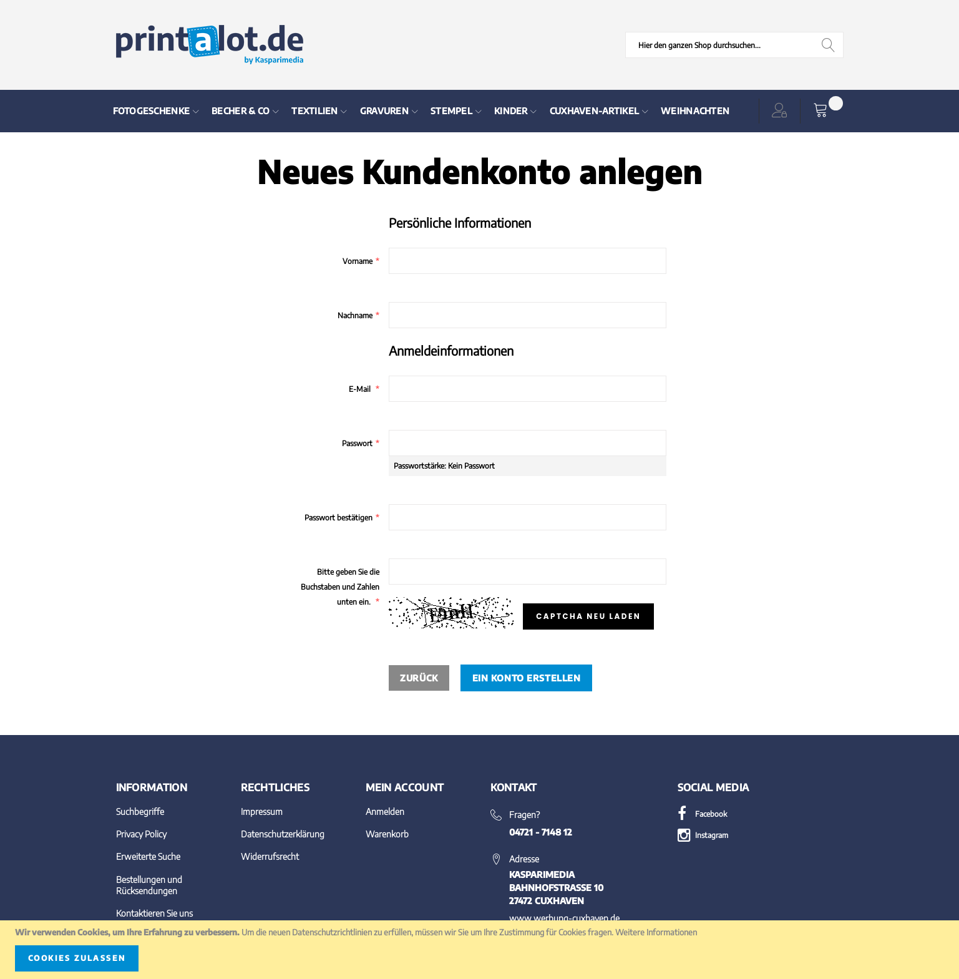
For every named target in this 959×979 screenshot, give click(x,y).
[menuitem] (156, 111)
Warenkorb (387, 834)
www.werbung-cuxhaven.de (564, 918)
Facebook (702, 814)
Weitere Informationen (656, 932)
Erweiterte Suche (148, 856)
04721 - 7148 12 (540, 832)
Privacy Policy (141, 834)
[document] (479, 950)
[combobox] (734, 45)
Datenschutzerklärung (282, 834)
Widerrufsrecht (270, 856)
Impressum (262, 811)
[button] (782, 111)
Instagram (703, 835)
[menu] (419, 111)
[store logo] (209, 45)
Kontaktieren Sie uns (154, 913)
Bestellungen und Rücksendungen (149, 885)
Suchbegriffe (140, 811)
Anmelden (385, 811)
